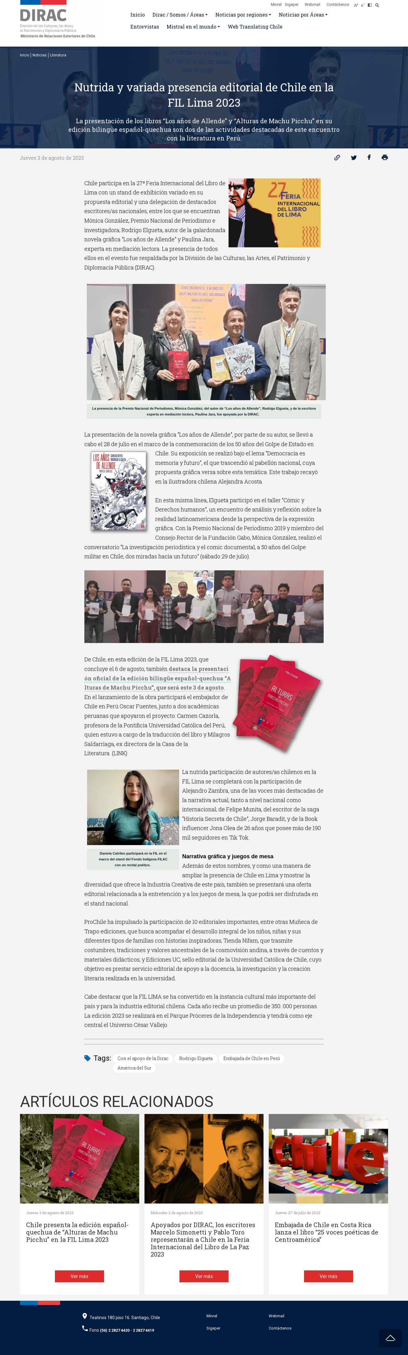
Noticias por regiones (241, 14)
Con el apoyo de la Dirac (142, 1058)
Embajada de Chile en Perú (251, 1058)
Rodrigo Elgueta (196, 1058)
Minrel (276, 4)
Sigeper (291, 4)
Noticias (40, 55)
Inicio (137, 14)
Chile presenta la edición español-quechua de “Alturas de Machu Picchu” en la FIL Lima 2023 (77, 1232)
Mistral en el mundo (191, 26)
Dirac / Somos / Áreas (178, 14)
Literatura (58, 55)
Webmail (312, 4)
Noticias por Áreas (301, 14)
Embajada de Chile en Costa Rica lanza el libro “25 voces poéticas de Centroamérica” (326, 1232)
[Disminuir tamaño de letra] (364, 3)
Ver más (79, 1276)
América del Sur (134, 1068)
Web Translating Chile (255, 26)
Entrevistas (144, 26)
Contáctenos (337, 4)
